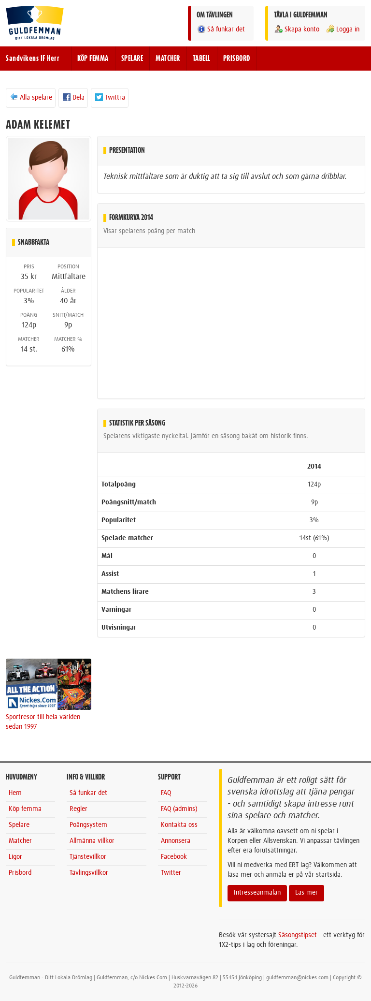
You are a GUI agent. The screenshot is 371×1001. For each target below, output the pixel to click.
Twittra (109, 97)
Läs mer (306, 892)
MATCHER (168, 58)
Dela (73, 97)
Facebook (174, 857)
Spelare (19, 825)
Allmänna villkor (92, 841)
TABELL (202, 58)
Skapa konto (296, 29)
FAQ (166, 793)
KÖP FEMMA (93, 58)
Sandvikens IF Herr (32, 58)
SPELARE (132, 58)
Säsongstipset (297, 935)
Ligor (15, 857)
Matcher (20, 841)
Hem (15, 793)
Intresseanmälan (257, 892)
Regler (78, 809)
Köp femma (25, 809)
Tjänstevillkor (88, 857)
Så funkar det (221, 29)
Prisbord (20, 872)
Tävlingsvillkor (89, 872)
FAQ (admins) (179, 809)
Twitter (171, 872)
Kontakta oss (179, 825)
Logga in (342, 29)
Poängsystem (88, 825)
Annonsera (175, 841)
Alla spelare (30, 97)
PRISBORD (236, 58)
